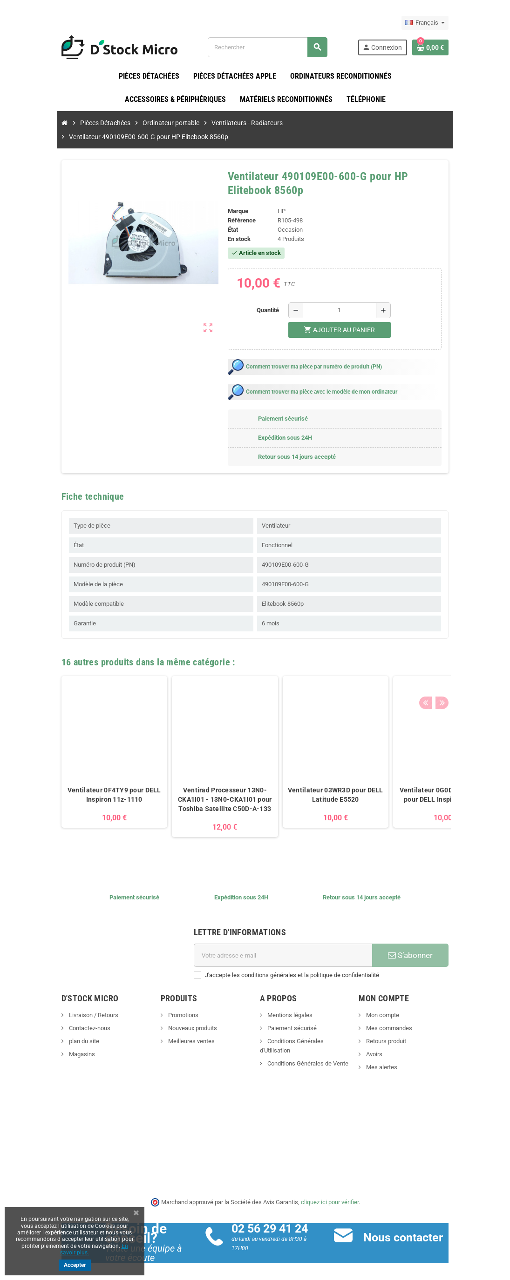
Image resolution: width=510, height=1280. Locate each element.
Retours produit (398, 1027)
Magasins (56, 1040)
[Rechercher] (275, 47)
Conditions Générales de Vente (307, 1040)
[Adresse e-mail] (286, 941)
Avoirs (386, 1040)
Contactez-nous (63, 1014)
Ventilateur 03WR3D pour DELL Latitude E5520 (310, 781)
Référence (238, 206)
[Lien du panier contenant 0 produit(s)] (456, 47)
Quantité (271, 296)
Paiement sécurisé (291, 1014)
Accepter (75, 1265)
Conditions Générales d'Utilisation (310, 1027)
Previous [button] (450, 646)
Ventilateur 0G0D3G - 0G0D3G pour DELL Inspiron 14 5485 (421, 781)
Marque (234, 197)
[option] (89, 748)
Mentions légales (289, 1001)
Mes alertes (394, 1053)
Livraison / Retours (67, 1001)
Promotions (170, 1001)
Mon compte (395, 1001)
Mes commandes (401, 1014)
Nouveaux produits (179, 1014)
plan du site (58, 1027)
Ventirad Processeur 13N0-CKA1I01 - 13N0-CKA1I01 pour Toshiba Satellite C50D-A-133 (200, 786)
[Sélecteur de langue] (450, 23)
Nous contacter (411, 1224)
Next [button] (465, 646)
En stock (235, 225)
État (229, 216)
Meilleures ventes (178, 1027)
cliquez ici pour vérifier (330, 1188)
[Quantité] (343, 296)
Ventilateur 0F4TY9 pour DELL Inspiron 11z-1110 (89, 781)
